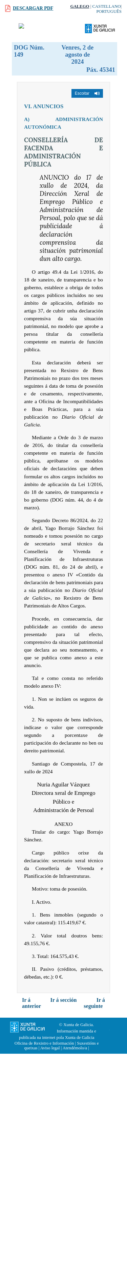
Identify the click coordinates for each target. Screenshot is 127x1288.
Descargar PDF (33, 8)
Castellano (106, 6)
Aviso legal (50, 1048)
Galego (79, 6)
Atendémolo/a (75, 1048)
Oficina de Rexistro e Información (44, 1043)
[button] (87, 93)
